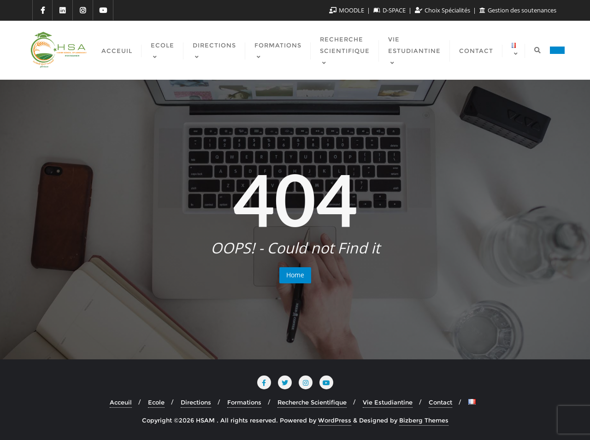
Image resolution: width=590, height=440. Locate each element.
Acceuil (121, 402)
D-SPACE (390, 10)
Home (295, 274)
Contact (440, 402)
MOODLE (347, 10)
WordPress (334, 420)
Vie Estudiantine (388, 402)
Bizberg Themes (423, 420)
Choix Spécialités (443, 10)
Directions (196, 402)
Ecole (156, 402)
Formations (244, 402)
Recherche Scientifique (312, 402)
